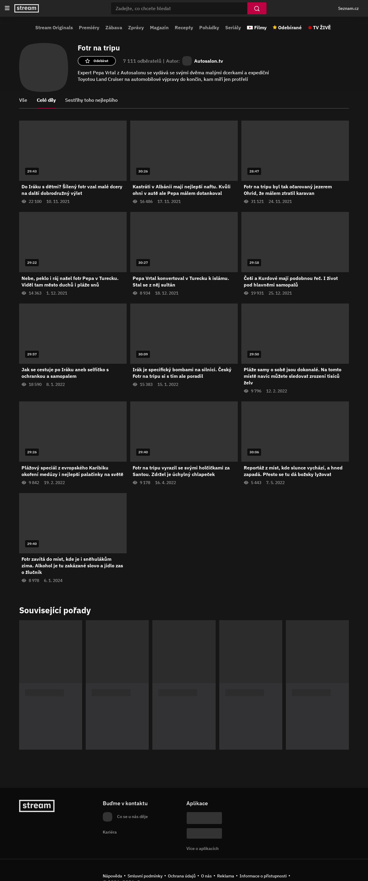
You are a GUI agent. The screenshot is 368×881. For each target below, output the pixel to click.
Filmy (260, 27)
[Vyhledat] (256, 8)
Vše (23, 100)
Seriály (233, 27)
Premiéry (89, 27)
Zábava (113, 27)
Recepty (184, 27)
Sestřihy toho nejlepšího (91, 100)
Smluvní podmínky (145, 876)
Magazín (159, 27)
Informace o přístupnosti (263, 876)
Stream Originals (54, 27)
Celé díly (46, 100)
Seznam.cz (348, 8)
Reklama (225, 876)
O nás (206, 876)
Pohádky (209, 27)
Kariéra (110, 832)
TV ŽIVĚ (322, 27)
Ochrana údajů (182, 876)
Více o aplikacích (202, 848)
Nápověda (112, 876)
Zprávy (136, 27)
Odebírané (290, 27)
